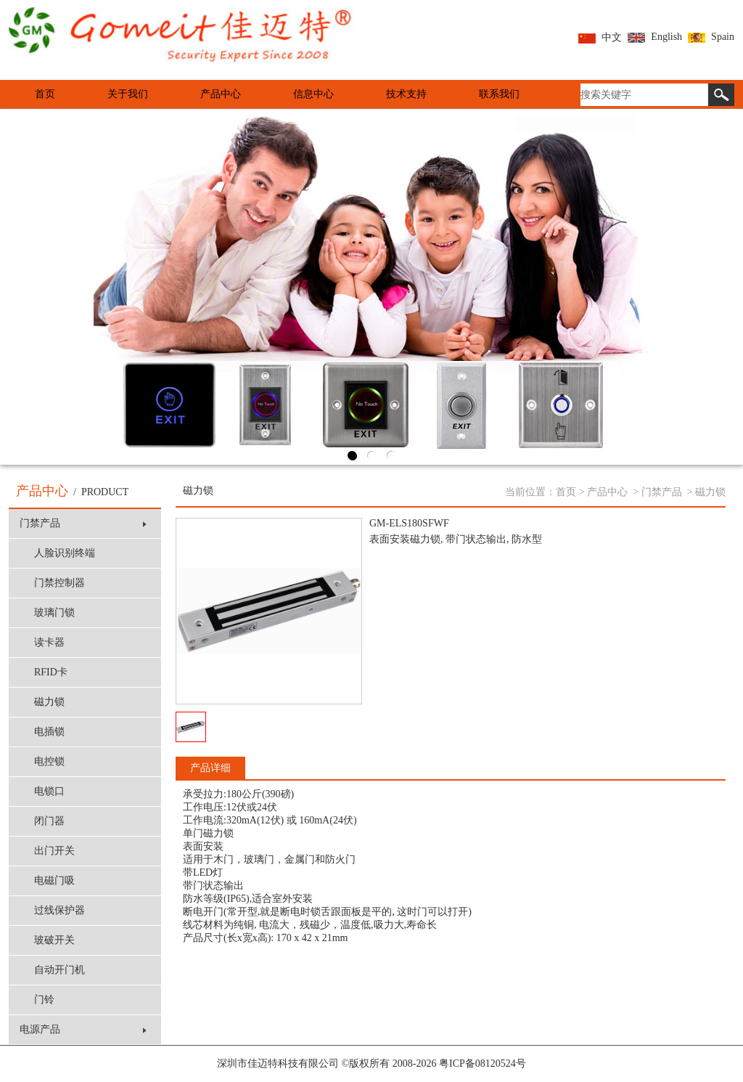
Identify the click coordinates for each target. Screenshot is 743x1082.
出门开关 (54, 850)
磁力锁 (49, 701)
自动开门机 (59, 969)
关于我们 (127, 94)
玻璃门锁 (54, 612)
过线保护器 (59, 910)
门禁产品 (83, 523)
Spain (711, 36)
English (655, 36)
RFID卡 (50, 672)
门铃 (44, 999)
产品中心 (220, 94)
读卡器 (49, 642)
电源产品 (83, 1029)
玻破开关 (54, 940)
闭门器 (49, 820)
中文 (600, 37)
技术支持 (406, 94)
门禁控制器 (59, 582)
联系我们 (499, 94)
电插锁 (49, 731)
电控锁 (49, 761)
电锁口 (49, 791)
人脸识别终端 (64, 553)
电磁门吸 (54, 880)
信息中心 (313, 94)
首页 (45, 94)
